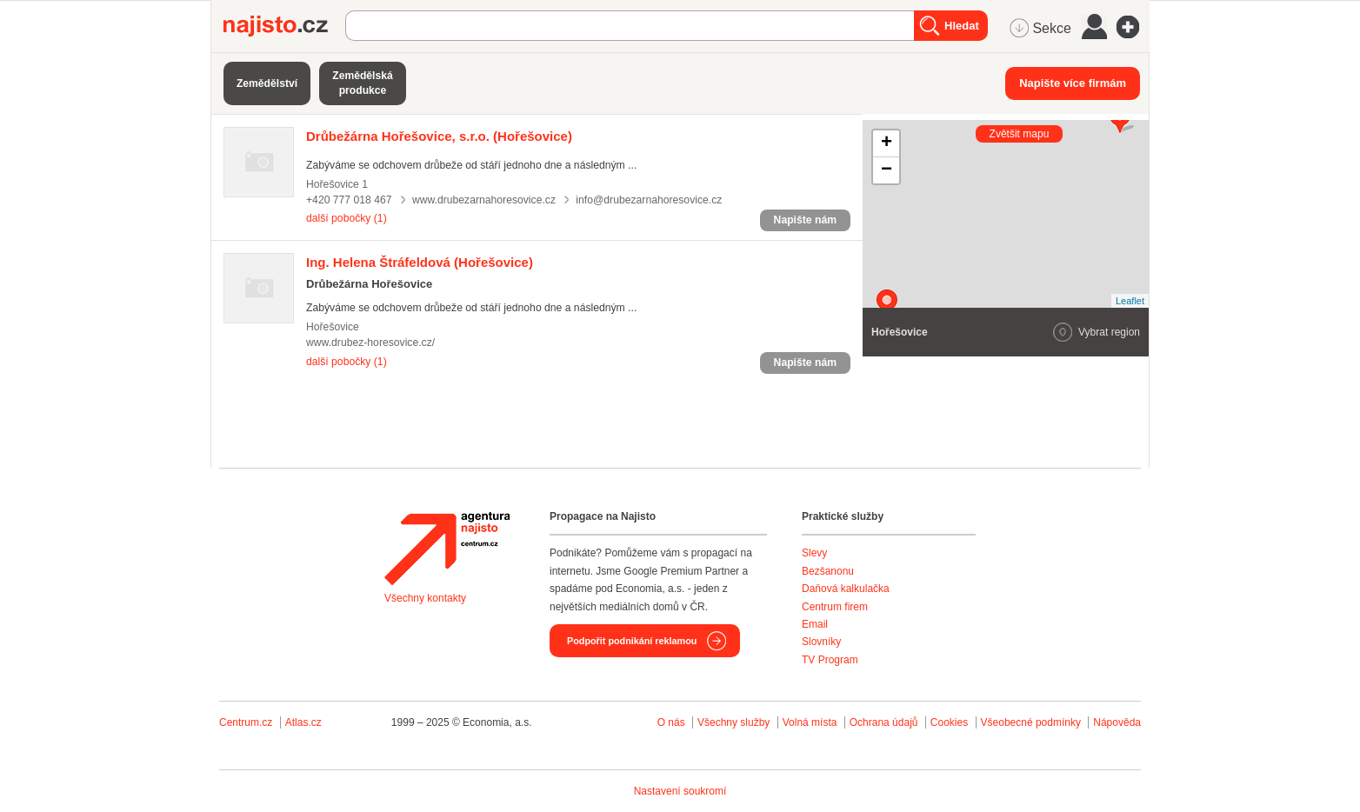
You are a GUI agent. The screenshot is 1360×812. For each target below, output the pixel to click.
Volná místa (810, 722)
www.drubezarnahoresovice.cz (484, 200)
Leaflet (1130, 301)
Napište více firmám (1072, 83)
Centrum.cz (245, 722)
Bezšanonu (828, 571)
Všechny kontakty (425, 598)
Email (815, 624)
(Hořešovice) (439, 136)
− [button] (886, 170)
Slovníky (821, 642)
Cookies (949, 722)
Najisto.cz (284, 26)
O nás (671, 722)
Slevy (814, 553)
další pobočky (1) (346, 218)
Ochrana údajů (884, 722)
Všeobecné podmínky (1031, 722)
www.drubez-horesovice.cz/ (370, 342)
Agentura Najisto (447, 548)
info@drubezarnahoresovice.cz (649, 200)
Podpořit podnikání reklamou (632, 641)
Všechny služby (735, 722)
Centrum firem (835, 607)
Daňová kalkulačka (846, 588)
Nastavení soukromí (680, 791)
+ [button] (886, 143)
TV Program (830, 660)
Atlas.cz (303, 722)
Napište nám (805, 220)
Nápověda (1117, 722)
